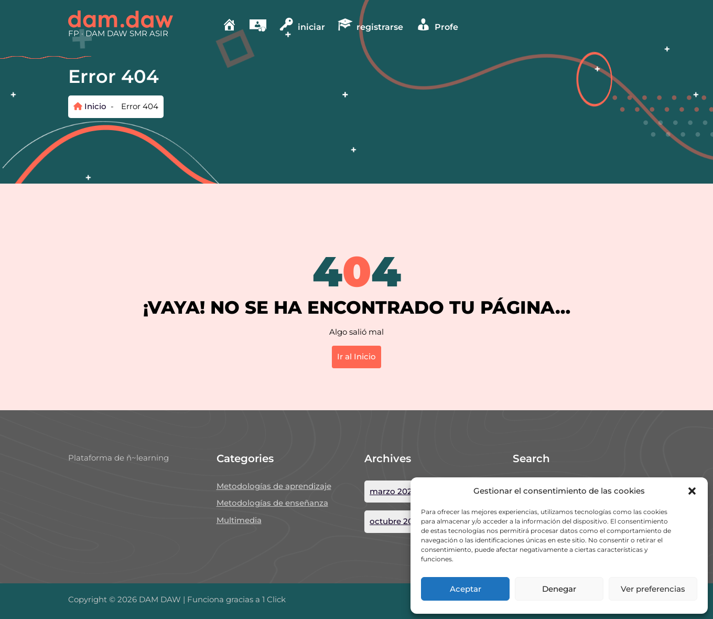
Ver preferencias (653, 589)
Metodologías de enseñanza (272, 503)
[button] (692, 491)
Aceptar (465, 589)
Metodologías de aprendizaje (274, 486)
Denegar (559, 589)
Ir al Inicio (356, 356)
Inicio (89, 106)
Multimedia (239, 520)
